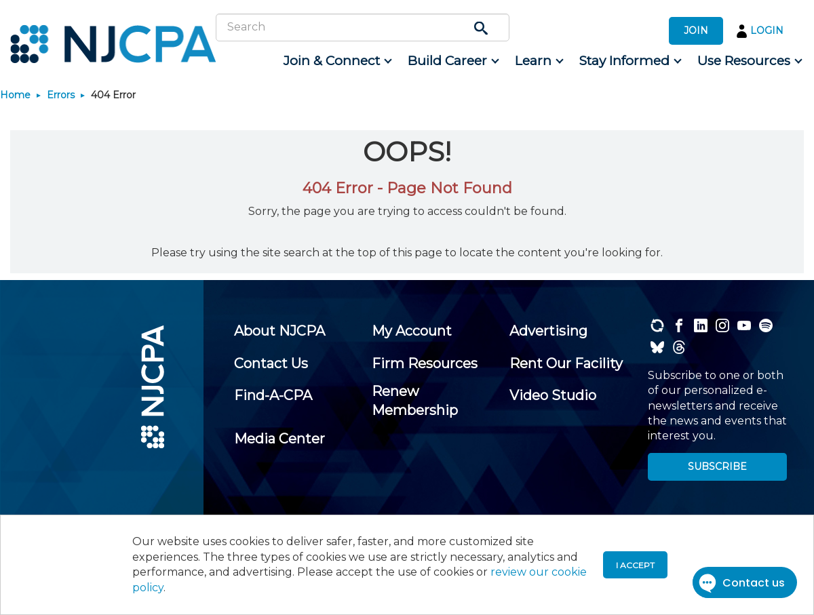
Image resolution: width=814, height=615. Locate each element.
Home (15, 95)
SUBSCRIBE (717, 466)
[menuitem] (336, 61)
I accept (635, 565)
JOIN (696, 30)
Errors (61, 95)
